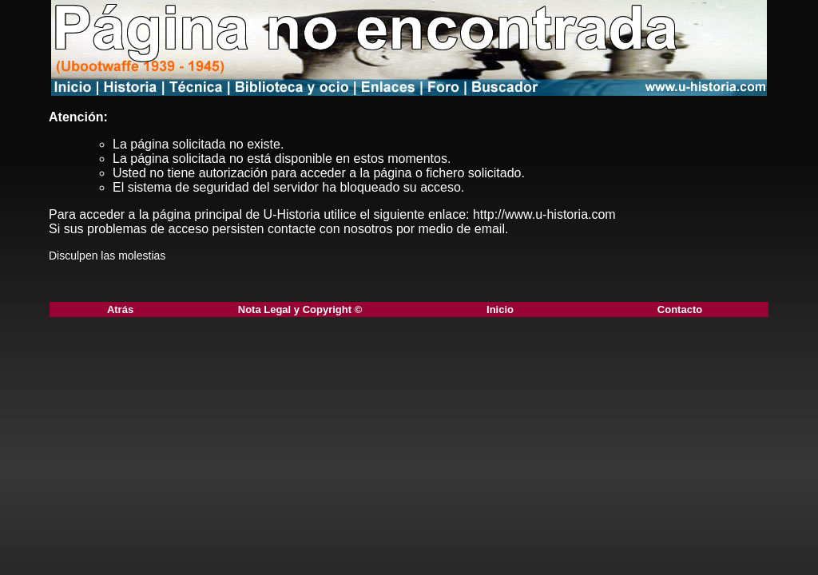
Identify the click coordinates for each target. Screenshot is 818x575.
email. (492, 229)
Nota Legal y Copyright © (300, 309)
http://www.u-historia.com (544, 214)
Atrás (120, 309)
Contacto (679, 309)
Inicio (500, 309)
